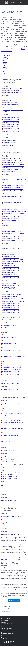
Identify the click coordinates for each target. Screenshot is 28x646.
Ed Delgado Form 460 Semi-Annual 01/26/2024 (12, 420)
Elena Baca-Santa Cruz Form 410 (9, 325)
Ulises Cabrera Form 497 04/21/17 (11, 274)
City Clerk (6, 7)
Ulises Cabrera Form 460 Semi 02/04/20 (12, 202)
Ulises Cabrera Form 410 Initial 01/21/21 (12, 90)
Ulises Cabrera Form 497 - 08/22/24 (11, 117)
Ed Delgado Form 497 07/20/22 (9, 441)
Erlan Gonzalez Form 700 (7, 500)
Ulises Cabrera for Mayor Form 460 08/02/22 (13, 187)
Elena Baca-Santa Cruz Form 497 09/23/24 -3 (12, 367)
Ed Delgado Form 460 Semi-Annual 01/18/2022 (12, 435)
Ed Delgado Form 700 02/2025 (9, 456)
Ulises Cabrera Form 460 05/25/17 (11, 236)
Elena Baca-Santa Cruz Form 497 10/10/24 (11, 372)
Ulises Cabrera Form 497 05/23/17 (11, 265)
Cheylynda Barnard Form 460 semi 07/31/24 (11, 516)
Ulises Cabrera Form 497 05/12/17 (11, 268)
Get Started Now (14, 600)
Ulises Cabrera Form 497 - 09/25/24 (11, 126)
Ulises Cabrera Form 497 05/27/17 (11, 258)
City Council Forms (6, 606)
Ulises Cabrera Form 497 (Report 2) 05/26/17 (13, 261)
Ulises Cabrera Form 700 (8, 140)
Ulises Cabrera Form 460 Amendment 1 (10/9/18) (14, 215)
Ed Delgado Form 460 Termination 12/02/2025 (12, 413)
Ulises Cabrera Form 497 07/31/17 (11, 254)
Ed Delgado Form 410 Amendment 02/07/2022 (12, 404)
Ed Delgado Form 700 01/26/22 (9, 459)
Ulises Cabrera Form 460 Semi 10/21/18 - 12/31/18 (14, 211)
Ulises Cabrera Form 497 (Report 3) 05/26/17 (13, 259)
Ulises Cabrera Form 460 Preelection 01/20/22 (13, 190)
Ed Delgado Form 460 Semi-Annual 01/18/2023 (12, 428)
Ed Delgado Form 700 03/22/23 (9, 458)
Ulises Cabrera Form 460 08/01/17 (11, 238)
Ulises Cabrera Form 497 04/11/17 (11, 277)
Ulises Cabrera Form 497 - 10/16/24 (11, 131)
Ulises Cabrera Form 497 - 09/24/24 (11, 124)
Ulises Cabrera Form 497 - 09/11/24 (11, 122)
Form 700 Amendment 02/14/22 (10, 461)
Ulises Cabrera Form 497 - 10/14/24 (11, 130)
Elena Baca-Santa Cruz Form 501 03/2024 (11, 383)
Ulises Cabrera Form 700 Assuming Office (12, 145)
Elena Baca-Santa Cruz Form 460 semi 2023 (11, 350)
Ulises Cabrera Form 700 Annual (10, 144)
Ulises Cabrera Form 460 (8, 100)
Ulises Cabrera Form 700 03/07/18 (11, 309)
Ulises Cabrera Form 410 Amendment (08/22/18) (14, 167)
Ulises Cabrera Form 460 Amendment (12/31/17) (14, 225)
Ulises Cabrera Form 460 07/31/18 (11, 216)
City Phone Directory (7, 638)
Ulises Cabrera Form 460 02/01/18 (11, 224)
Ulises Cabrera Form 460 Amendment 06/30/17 (13, 233)
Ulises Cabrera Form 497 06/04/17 (11, 256)
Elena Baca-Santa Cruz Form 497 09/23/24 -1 (12, 364)
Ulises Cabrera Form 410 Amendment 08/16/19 (13, 164)
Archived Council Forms (7, 608)
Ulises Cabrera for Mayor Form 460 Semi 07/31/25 (14, 179)
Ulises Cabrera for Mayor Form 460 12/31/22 (13, 185)
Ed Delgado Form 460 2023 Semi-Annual (11, 430)
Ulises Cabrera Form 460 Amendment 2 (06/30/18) (14, 213)
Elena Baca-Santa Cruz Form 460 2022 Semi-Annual (13, 356)
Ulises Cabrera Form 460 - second (10, 102)
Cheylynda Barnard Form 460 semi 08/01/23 (11, 520)
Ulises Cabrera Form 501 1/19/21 (10, 283)
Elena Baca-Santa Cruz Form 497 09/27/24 (11, 371)
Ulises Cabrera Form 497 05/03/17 (11, 272)
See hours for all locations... (6, 629)
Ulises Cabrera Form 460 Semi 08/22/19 (12, 203)
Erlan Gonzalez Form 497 (7, 484)
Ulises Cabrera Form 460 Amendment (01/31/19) (14, 209)
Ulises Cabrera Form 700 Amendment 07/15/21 (13, 298)
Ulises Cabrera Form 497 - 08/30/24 (11, 119)
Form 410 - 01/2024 (6, 327)
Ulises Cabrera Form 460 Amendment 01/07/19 (13, 231)
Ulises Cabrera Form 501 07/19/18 (11, 285)
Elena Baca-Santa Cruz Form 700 (9, 389)
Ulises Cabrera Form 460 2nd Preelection (12, 222)
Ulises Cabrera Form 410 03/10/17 (11, 171)
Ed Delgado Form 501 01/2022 (9, 450)
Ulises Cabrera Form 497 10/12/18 (11, 248)
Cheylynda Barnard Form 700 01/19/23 (10, 534)
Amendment (6, 288)
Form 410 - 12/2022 (6, 329)
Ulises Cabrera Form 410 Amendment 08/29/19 (13, 162)
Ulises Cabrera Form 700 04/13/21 (11, 300)
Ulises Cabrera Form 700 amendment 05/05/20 (13, 301)
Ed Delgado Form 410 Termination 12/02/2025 (12, 403)
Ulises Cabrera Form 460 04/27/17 (11, 235)
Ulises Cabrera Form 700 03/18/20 (11, 303)
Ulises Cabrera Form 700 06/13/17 (11, 310)
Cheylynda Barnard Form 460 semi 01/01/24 (11, 518)
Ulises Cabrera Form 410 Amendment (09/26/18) (14, 169)
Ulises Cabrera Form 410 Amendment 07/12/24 (13, 88)
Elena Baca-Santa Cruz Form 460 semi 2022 (11, 358)
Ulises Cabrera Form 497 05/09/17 (11, 270)
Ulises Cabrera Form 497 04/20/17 (11, 276)
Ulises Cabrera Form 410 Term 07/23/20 (12, 160)
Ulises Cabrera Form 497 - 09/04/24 (11, 121)
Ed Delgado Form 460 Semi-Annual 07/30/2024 (12, 422)
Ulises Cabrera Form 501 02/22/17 (11, 287)
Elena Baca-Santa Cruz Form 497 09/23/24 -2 (12, 365)
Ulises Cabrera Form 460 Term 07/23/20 (12, 196)
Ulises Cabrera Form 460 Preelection (11, 220)
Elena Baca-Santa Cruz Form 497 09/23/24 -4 (12, 369)
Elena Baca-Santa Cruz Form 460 (9, 337)
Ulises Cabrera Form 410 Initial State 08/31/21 (13, 92)
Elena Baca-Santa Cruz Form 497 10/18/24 (11, 374)
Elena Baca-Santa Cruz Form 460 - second (11, 345)
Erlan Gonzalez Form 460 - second (9, 478)
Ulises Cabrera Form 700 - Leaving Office (12, 294)
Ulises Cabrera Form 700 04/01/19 (11, 305)
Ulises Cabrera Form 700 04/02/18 (11, 307)
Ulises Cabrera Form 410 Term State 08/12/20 (13, 158)
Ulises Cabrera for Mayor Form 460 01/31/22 (13, 189)
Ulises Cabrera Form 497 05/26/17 (11, 263)
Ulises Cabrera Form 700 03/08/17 (11, 312)
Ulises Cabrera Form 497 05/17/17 (11, 267)
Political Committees (6, 611)
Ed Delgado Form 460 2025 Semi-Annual (11, 415)
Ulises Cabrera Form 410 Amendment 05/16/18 (13, 166)
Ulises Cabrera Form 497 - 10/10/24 (11, 128)
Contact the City (6, 635)
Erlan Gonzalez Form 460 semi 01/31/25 (11, 472)
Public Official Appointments (8, 559)
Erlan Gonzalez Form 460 (7, 474)
